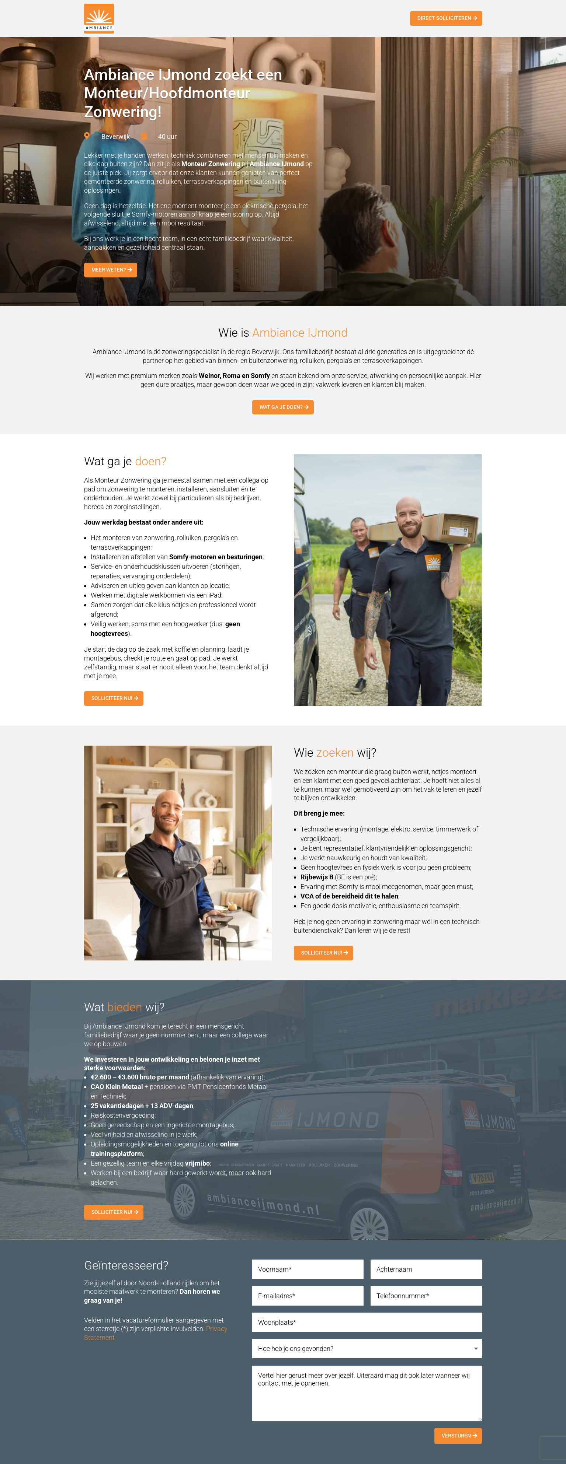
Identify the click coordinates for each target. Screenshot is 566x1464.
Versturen (456, 1436)
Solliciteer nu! (111, 698)
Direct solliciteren (444, 18)
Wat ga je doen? (281, 407)
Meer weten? (108, 270)
